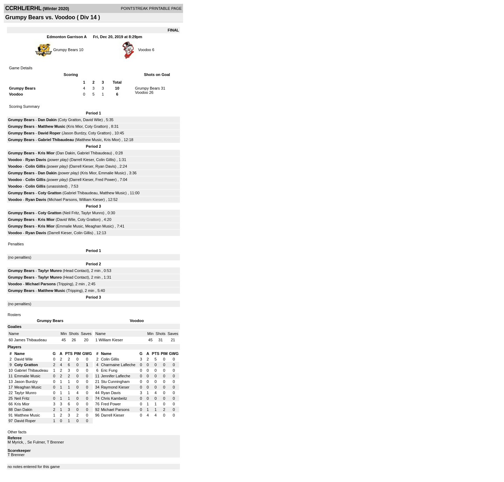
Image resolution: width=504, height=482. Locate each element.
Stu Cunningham (115, 381)
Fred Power (105, 179)
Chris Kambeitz (114, 398)
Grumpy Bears (65, 50)
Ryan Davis (36, 160)
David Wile (92, 120)
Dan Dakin (47, 120)
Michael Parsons (63, 199)
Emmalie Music (111, 173)
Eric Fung (109, 370)
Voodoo (144, 50)
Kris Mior (75, 126)
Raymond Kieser (115, 387)
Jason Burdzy (74, 133)
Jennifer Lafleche (115, 376)
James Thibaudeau (30, 340)
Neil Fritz (71, 213)
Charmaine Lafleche (118, 365)
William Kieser (91, 199)
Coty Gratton (70, 120)
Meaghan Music (98, 226)
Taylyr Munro (92, 213)
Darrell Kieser (82, 160)
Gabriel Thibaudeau (56, 140)
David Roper (49, 133)
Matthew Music (51, 126)
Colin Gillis (105, 160)
